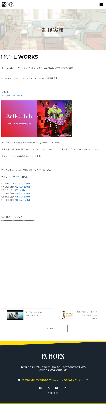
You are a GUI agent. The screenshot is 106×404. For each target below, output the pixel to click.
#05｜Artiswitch (22, 196)
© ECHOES (53, 393)
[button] (101, 4)
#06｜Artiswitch (22, 199)
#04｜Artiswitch (22, 193)
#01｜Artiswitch (22, 183)
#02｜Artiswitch (22, 186)
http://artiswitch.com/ (12, 95)
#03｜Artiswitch (22, 190)
